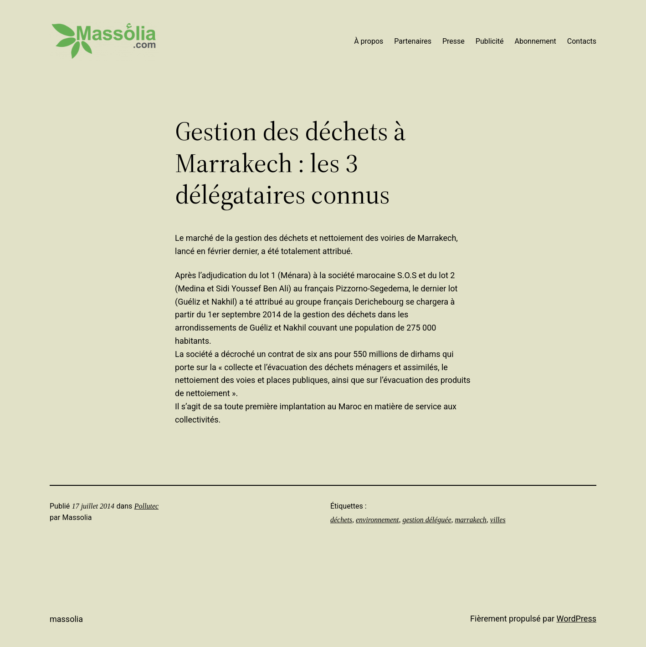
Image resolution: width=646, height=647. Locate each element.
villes (498, 520)
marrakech (471, 520)
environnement (377, 520)
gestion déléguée (426, 520)
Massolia (66, 619)
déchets (341, 520)
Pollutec (146, 506)
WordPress (576, 618)
